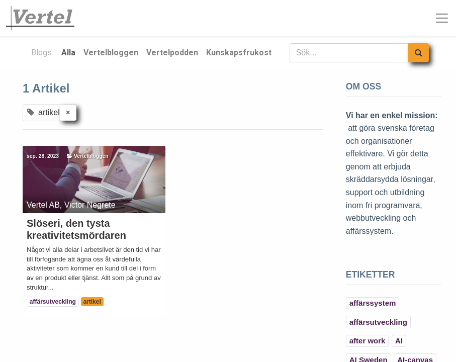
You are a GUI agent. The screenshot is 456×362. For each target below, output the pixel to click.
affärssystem (372, 303)
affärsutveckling (53, 301)
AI (399, 340)
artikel (92, 301)
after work (367, 340)
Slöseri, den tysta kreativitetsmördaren (76, 229)
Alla (68, 52)
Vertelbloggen (91, 156)
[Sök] (418, 52)
